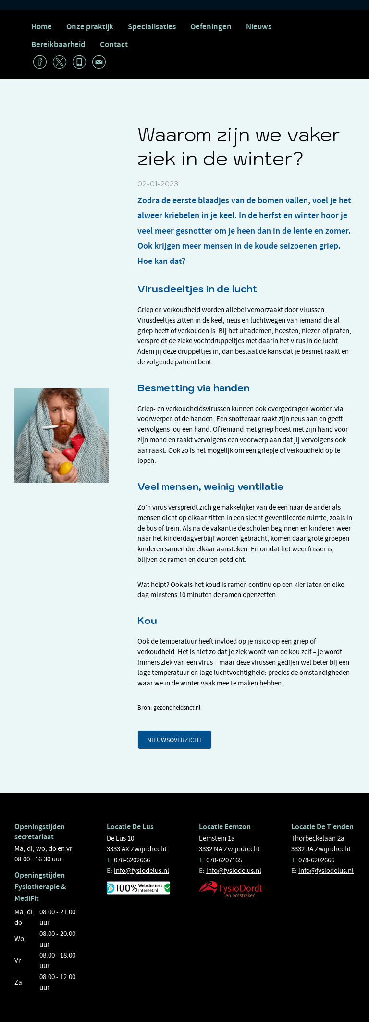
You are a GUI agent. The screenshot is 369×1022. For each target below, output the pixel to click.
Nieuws (258, 26)
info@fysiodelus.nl (141, 870)
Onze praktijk (89, 26)
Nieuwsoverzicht (174, 739)
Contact (114, 44)
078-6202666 (132, 860)
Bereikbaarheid (58, 44)
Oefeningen (211, 26)
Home (41, 26)
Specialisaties (152, 26)
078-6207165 (224, 860)
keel (226, 215)
